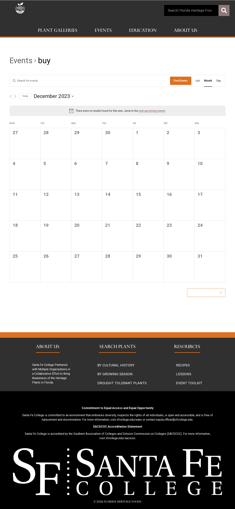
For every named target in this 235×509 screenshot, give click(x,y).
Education (143, 31)
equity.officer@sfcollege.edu (174, 419)
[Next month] (15, 96)
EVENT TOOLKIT (189, 383)
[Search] (223, 10)
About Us (185, 31)
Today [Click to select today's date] (25, 96)
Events (103, 31)
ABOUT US (47, 347)
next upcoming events (152, 110)
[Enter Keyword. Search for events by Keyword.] (90, 81)
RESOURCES (187, 347)
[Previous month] (11, 96)
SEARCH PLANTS (117, 347)
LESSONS (183, 374)
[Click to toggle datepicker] (54, 96)
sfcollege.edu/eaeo (129, 419)
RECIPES (183, 365)
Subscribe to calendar (204, 292)
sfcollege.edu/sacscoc (120, 438)
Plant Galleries (57, 31)
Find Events (181, 80)
